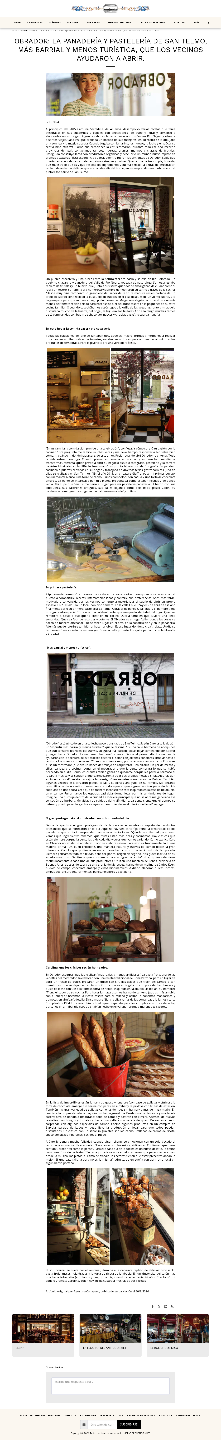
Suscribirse (128, 1424)
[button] (74, 22)
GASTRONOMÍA (29, 30)
